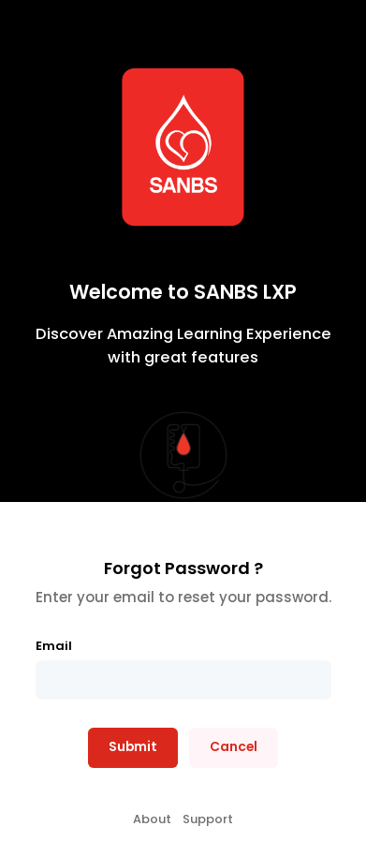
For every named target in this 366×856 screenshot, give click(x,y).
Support (208, 819)
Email (54, 646)
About (152, 819)
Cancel (233, 747)
